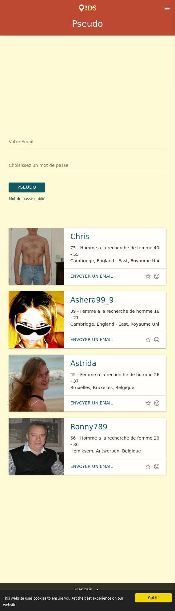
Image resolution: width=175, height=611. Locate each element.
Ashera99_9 (92, 300)
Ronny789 (89, 427)
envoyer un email (91, 276)
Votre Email (21, 141)
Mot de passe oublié (27, 199)
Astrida (83, 363)
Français (87, 589)
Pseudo (26, 187)
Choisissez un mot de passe (38, 165)
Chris (79, 236)
